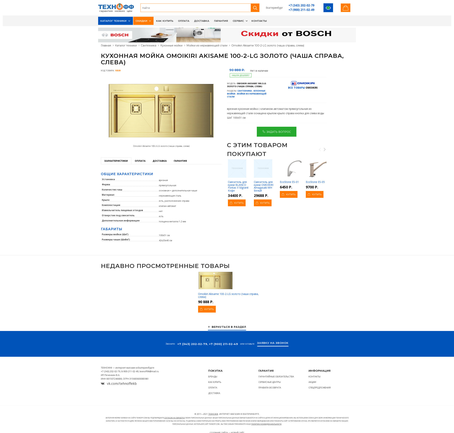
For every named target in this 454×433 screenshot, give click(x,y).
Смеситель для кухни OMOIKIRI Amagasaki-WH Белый (263, 175)
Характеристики (116, 160)
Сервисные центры (269, 382)
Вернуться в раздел (227, 327)
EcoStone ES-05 (318, 171)
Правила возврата (269, 387)
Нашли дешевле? (240, 75)
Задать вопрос (276, 132)
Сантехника (148, 45)
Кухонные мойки (171, 45)
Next (324, 149)
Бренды (212, 376)
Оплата (183, 20)
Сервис (238, 20)
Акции (312, 382)
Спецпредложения (320, 387)
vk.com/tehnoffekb (119, 383)
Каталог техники (113, 20)
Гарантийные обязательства (276, 376)
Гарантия (221, 20)
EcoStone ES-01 (292, 171)
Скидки (141, 20)
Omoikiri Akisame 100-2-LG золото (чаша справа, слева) (228, 285)
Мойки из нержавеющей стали (206, 45)
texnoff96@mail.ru (149, 371)
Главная (106, 45)
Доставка (201, 20)
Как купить (164, 20)
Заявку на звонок (272, 343)
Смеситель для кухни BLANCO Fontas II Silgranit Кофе (238, 175)
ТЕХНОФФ (213, 414)
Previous (320, 149)
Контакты (259, 20)
